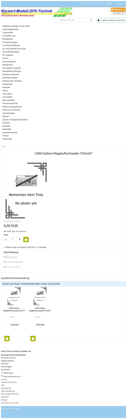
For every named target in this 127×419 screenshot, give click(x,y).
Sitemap (4, 400)
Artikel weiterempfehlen (14, 262)
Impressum (5, 397)
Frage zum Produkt (13, 267)
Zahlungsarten (6, 388)
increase (19, 239)
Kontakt (89, 4)
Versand (4, 379)
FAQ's (95, 4)
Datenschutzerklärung (8, 382)
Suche (101, 4)
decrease (6, 239)
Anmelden (108, 4)
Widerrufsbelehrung (8, 391)
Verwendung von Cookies (10, 403)
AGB (2, 385)
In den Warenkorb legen (7, 338)
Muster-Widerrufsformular (10, 394)
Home (82, 4)
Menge (6, 235)
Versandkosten (21, 231)
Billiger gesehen (12, 257)
